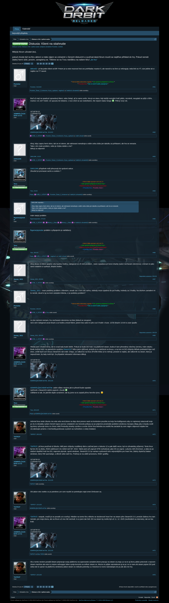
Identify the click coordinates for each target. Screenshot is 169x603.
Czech (13, 597)
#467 (154, 279)
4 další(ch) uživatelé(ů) (81, 222)
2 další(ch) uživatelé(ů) (72, 90)
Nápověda (147, 597)
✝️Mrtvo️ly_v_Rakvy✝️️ (52, 222)
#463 (154, 156)
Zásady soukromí (153, 600)
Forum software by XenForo (27, 600)
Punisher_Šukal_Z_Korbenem (39, 90)
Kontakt (141, 597)
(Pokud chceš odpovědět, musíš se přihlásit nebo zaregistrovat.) (138, 587)
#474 (154, 504)
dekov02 (33, 69)
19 (38, 63)
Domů (153, 597)
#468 (154, 309)
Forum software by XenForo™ (61, 600)
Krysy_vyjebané (53, 90)
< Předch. (27, 63)
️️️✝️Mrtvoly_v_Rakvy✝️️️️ (66, 222)
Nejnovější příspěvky (20, 33)
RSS (157, 597)
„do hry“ (93, 60)
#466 (154, 252)
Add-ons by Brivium (96, 600)
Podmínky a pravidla (141, 600)
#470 (154, 380)
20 (40, 63)
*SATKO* (17, 437)
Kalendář (26, 29)
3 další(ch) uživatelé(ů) (76, 194)
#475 (154, 550)
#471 (154, 410)
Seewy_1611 (18, 279)
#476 (154, 574)
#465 (154, 219)
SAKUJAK (17, 159)
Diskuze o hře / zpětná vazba (30, 46)
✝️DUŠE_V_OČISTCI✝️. (37, 136)
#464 (154, 191)
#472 (154, 434)
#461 (154, 87)
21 (43, 63)
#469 (154, 335)
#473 (154, 480)
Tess (15, 184)
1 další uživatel (79, 136)
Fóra (17, 29)
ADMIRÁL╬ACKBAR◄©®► (19, 115)
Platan (32, 194)
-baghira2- (61, 90)
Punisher (54, 46)
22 (46, 63)
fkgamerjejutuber (19, 218)
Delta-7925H (40, 554)
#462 (154, 132)
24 (52, 63)
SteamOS (67, 349)
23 (49, 63)
